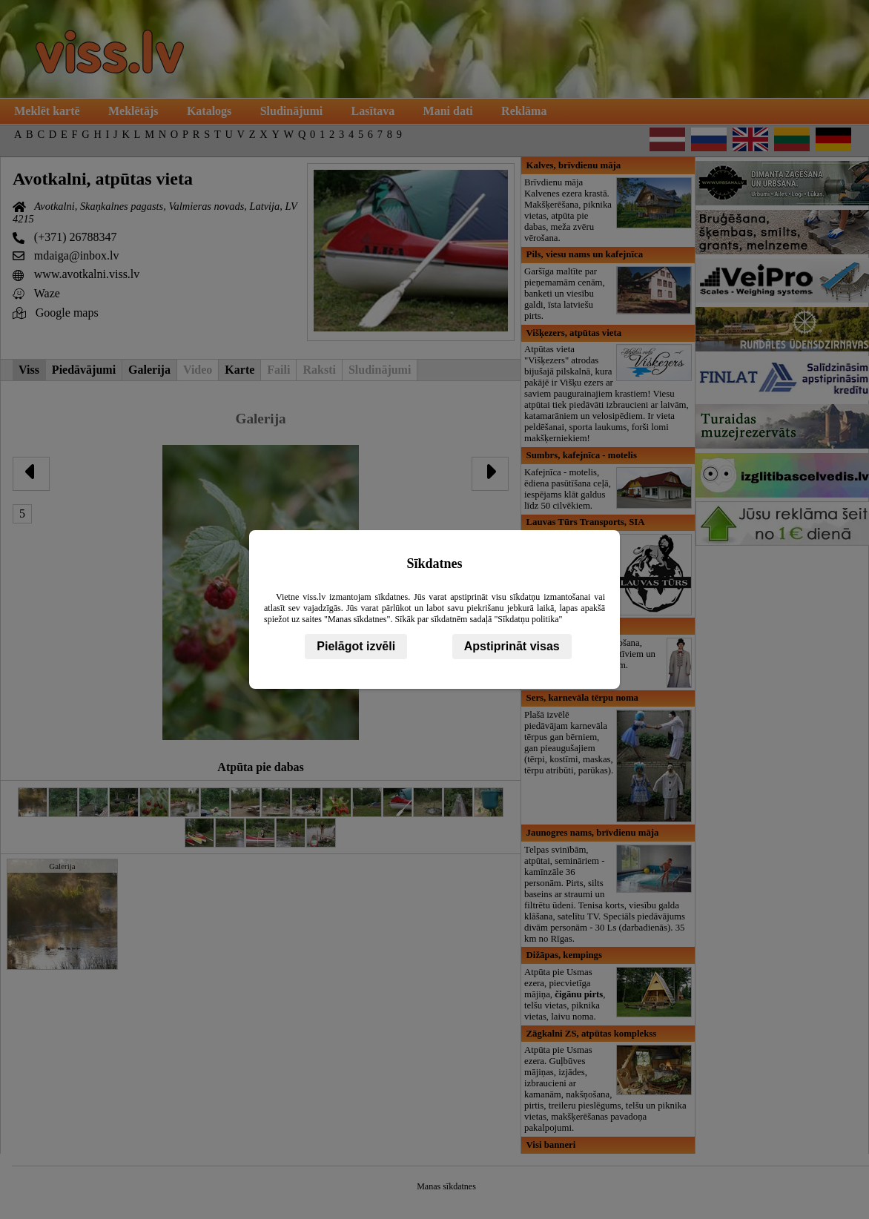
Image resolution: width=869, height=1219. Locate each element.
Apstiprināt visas (512, 646)
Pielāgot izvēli (356, 646)
